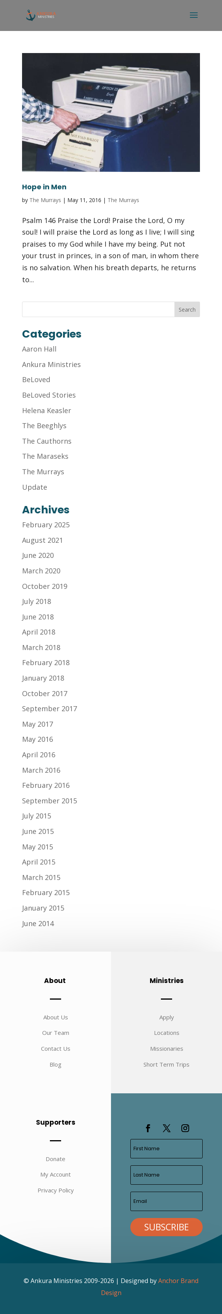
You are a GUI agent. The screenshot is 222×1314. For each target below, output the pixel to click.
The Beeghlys (44, 425)
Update (34, 487)
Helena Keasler (46, 410)
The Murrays (45, 200)
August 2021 (42, 540)
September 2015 (49, 800)
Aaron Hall (39, 348)
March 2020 (41, 570)
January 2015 (43, 908)
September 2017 (49, 708)
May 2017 (37, 724)
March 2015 (41, 877)
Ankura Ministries (51, 364)
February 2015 (46, 892)
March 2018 (41, 647)
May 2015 (37, 846)
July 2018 (36, 601)
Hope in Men (44, 187)
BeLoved (36, 379)
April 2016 (38, 754)
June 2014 (38, 923)
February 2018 (46, 662)
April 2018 (38, 631)
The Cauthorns (47, 441)
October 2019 (44, 586)
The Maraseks (45, 456)
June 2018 (38, 616)
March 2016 (41, 770)
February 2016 (46, 785)
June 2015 (38, 831)
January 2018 (43, 678)
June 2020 (38, 555)
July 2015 (36, 815)
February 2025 (46, 524)
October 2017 (44, 693)
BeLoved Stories (49, 395)
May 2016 (37, 739)
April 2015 (38, 861)
